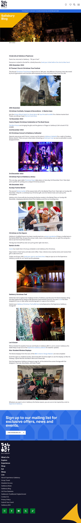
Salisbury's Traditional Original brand (13, 494)
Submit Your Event (7, 502)
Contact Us (5, 497)
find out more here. (31, 116)
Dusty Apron (34, 114)
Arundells (50, 114)
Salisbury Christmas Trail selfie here (28, 304)
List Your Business (7, 491)
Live (2, 475)
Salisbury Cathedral (51, 136)
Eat (2, 469)
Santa (11, 249)
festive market (21, 191)
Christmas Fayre (30, 180)
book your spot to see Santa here (34, 256)
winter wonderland (51, 236)
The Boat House (14, 125)
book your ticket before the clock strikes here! (55, 62)
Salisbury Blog (6, 488)
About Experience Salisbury (10, 477)
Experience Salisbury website (37, 347)
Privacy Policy (6, 499)
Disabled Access (6, 483)
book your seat (49, 138)
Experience (5, 463)
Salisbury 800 (6, 505)
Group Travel (5, 480)
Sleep (3, 472)
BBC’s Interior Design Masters (44, 354)
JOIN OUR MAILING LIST (14, 432)
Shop (3, 466)
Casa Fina (42, 114)
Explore (4, 460)
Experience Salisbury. (15, 404)
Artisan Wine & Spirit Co (21, 114)
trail (60, 299)
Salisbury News (6, 486)
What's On (5, 457)
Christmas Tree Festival (23, 72)
